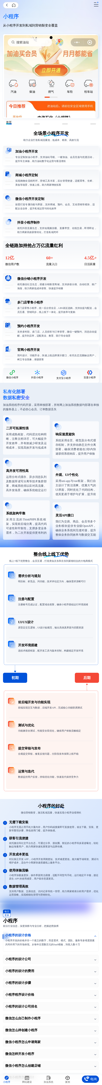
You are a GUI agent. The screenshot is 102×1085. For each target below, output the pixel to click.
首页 (14, 5)
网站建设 (27, 1082)
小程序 (6, 1082)
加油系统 (48, 1082)
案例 (67, 1082)
